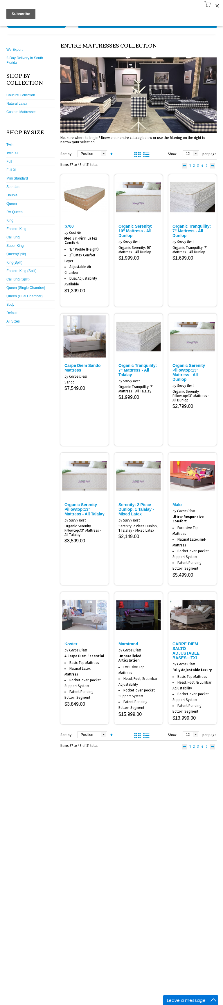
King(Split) (14, 262)
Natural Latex (16, 104)
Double (11, 195)
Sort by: (66, 154)
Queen (11, 204)
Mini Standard (17, 178)
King (9, 220)
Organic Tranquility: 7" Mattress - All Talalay (137, 370)
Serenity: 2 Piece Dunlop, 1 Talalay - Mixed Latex (136, 509)
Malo (177, 504)
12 (188, 154)
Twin (10, 145)
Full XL (11, 170)
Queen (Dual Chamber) (24, 296)
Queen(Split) (16, 254)
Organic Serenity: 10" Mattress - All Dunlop (135, 231)
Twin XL (12, 153)
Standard (13, 187)
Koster (70, 644)
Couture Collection (20, 95)
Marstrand (128, 644)
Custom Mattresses (21, 112)
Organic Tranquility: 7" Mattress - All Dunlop (191, 231)
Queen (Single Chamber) (25, 288)
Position (87, 154)
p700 (69, 226)
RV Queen (14, 212)
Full (9, 162)
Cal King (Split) (18, 279)
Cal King (12, 237)
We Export (14, 50)
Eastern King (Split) (21, 271)
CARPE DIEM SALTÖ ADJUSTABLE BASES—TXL (185, 651)
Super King (15, 246)
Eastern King (16, 229)
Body (10, 305)
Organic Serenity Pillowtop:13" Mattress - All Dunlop (188, 372)
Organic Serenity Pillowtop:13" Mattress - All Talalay (84, 509)
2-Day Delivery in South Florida (24, 60)
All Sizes (13, 321)
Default (11, 313)
